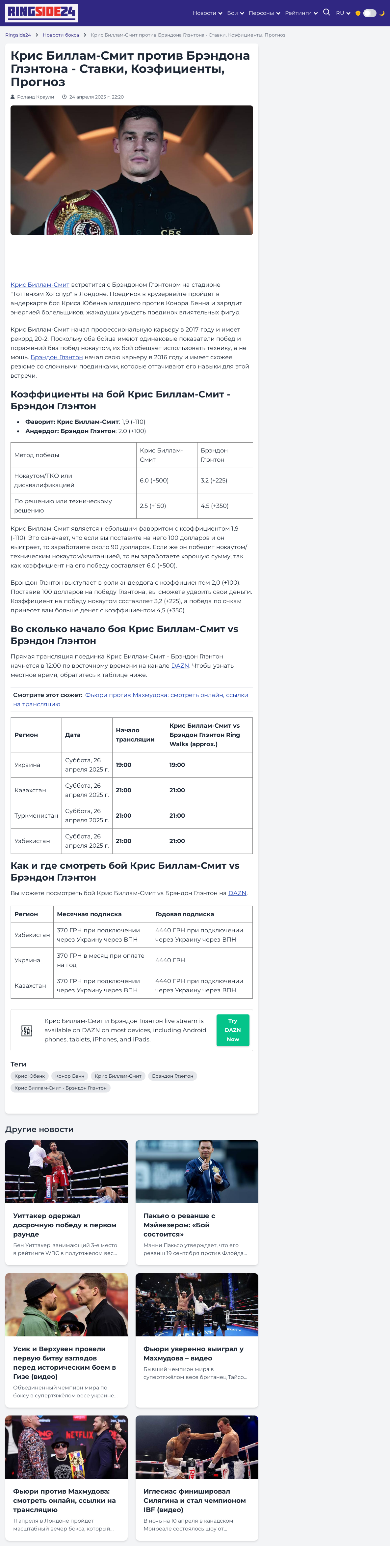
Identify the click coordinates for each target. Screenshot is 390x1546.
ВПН (131, 939)
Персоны (261, 13)
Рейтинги (298, 13)
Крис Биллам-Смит (40, 284)
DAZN (180, 665)
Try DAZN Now (233, 1030)
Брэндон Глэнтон (57, 357)
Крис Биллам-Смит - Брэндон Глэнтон (60, 1088)
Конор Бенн (69, 1076)
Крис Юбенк (29, 1076)
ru (340, 13)
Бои (232, 13)
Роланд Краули (35, 97)
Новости (204, 13)
